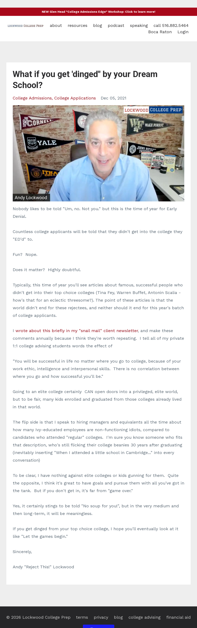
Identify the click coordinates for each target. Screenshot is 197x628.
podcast (116, 25)
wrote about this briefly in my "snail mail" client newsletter (76, 330)
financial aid (178, 617)
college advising (145, 617)
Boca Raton (160, 31)
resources (77, 25)
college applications (75, 98)
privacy (101, 617)
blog (97, 25)
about (56, 25)
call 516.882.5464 (171, 25)
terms (82, 617)
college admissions (32, 98)
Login (183, 31)
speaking (139, 25)
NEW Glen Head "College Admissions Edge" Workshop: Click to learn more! (98, 11)
